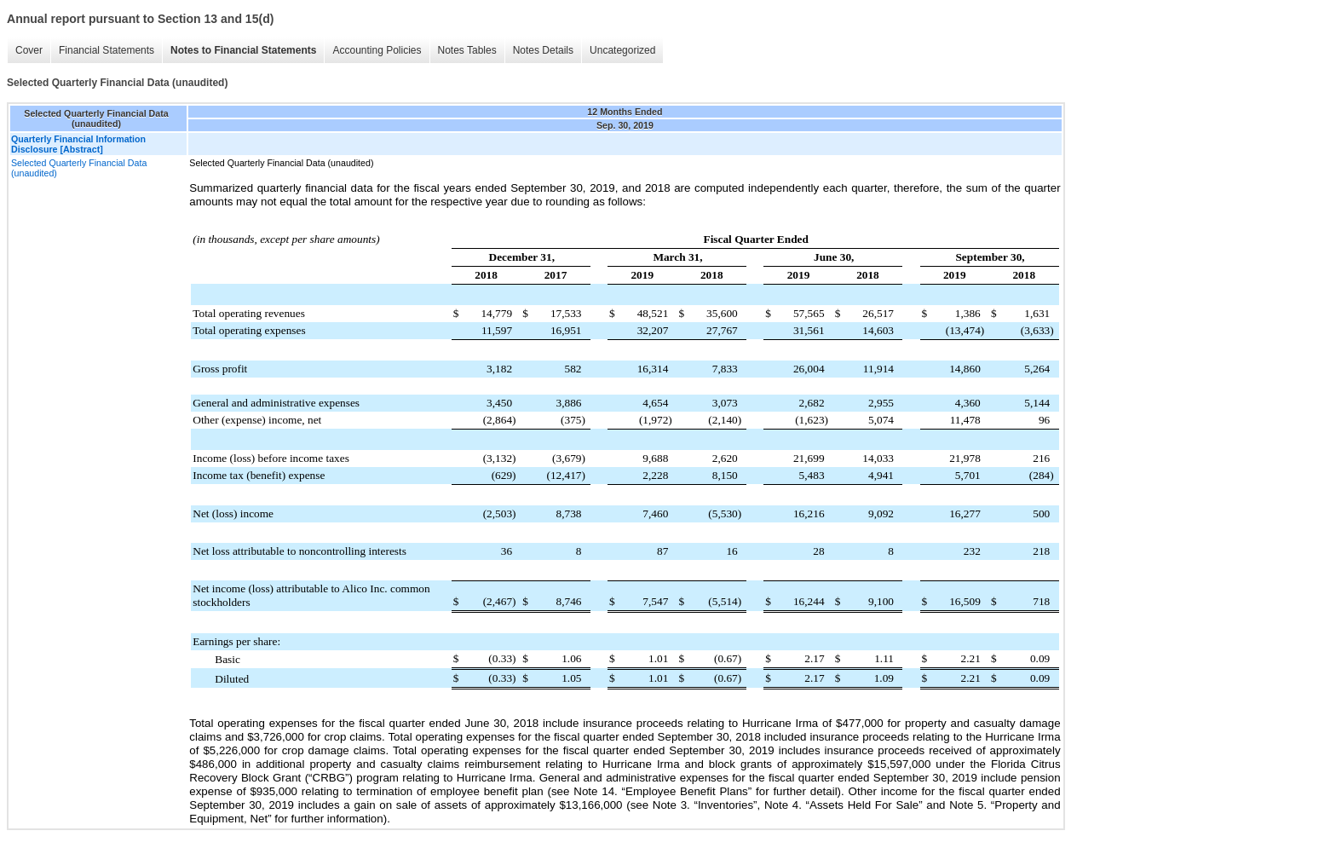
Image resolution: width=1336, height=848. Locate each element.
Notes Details (538, 50)
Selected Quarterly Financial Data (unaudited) (79, 168)
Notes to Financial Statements (239, 50)
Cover (25, 50)
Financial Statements (102, 50)
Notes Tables (463, 50)
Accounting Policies (372, 50)
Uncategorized (618, 50)
